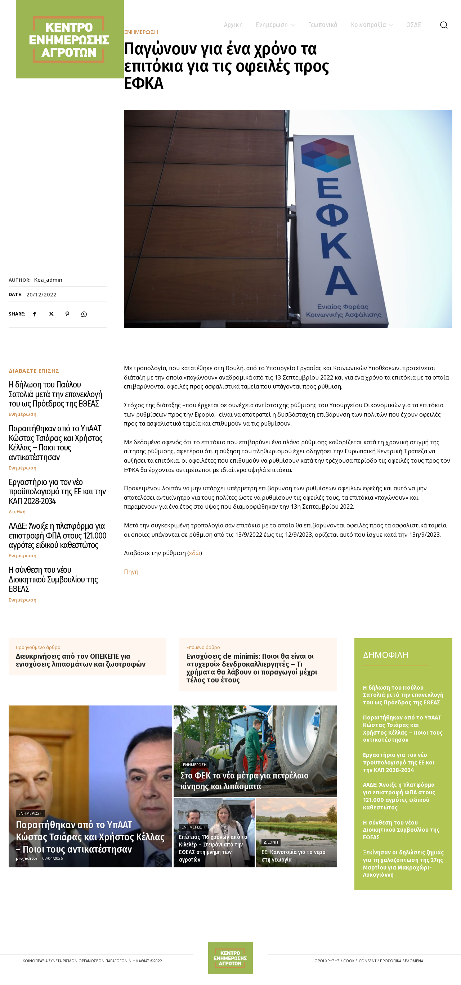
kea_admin (48, 279)
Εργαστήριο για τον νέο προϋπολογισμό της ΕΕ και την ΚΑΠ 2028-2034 (57, 491)
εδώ (194, 553)
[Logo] (230, 958)
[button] (443, 24)
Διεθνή (17, 511)
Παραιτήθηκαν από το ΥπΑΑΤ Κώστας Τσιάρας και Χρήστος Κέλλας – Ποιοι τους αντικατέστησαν (55, 442)
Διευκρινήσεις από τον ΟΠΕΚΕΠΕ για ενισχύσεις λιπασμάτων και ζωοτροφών (81, 660)
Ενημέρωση (23, 414)
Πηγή (131, 572)
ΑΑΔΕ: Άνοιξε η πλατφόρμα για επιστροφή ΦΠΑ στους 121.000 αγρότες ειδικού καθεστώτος (57, 535)
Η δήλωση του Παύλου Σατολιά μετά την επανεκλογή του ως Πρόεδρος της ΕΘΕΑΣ (55, 394)
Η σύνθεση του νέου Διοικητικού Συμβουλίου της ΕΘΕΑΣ (53, 579)
